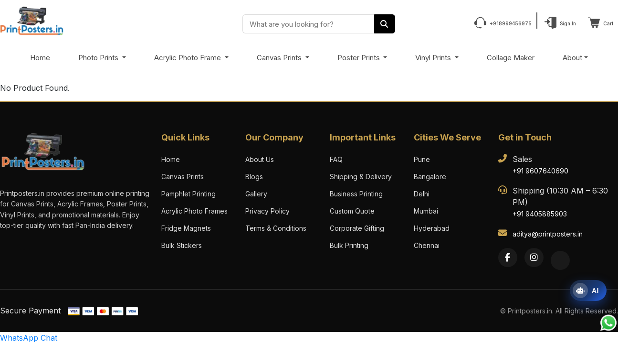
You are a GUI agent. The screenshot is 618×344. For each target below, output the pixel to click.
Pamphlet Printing (188, 194)
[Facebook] (507, 257)
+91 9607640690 (540, 171)
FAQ (336, 159)
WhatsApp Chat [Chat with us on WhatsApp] (28, 338)
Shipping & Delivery (361, 176)
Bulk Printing (349, 245)
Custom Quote (352, 211)
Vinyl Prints (434, 57)
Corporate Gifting (357, 228)
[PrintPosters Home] (31, 20)
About (572, 57)
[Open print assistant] (588, 290)
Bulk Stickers (181, 245)
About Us (259, 159)
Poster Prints (359, 57)
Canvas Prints (280, 57)
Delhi (421, 194)
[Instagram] (534, 257)
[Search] (384, 23)
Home (40, 57)
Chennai (427, 245)
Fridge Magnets (186, 228)
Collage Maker (510, 57)
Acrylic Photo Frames (194, 211)
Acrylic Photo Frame (188, 57)
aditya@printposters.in (548, 234)
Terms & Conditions (275, 228)
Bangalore (430, 176)
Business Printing (356, 194)
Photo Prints (99, 57)
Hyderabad (432, 228)
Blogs (254, 176)
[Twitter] (560, 260)
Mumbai (426, 211)
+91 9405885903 (540, 214)
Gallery (256, 194)
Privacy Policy (267, 211)
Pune (422, 159)
